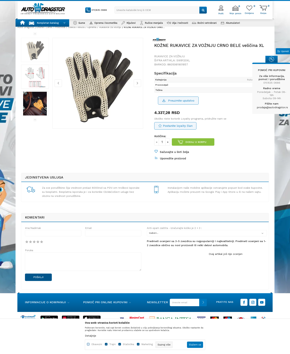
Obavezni (96, 344)
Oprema (91, 27)
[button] (160, 10)
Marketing (147, 344)
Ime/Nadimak (33, 228)
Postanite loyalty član (178, 126)
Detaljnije (90, 335)
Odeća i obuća (76, 27)
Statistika (128, 344)
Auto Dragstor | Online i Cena (34, 27)
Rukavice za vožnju (110, 27)
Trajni (112, 344)
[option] (35, 50)
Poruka (29, 250)
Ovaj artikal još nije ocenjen (225, 253)
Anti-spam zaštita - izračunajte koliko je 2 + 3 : (174, 228)
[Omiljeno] (249, 12)
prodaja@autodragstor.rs (272, 107)
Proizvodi (60, 27)
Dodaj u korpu (196, 141)
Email (88, 228)
